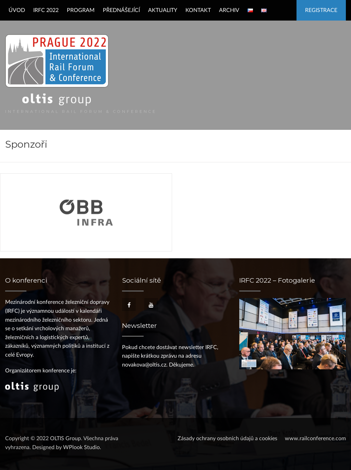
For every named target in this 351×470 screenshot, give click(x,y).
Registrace (321, 10)
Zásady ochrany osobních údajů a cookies (227, 438)
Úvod (17, 10)
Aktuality (162, 10)
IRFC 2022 (46, 10)
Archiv (229, 10)
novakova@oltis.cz (144, 365)
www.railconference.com (315, 438)
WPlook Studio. (82, 447)
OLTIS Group (65, 438)
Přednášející (121, 10)
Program (81, 10)
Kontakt (198, 10)
